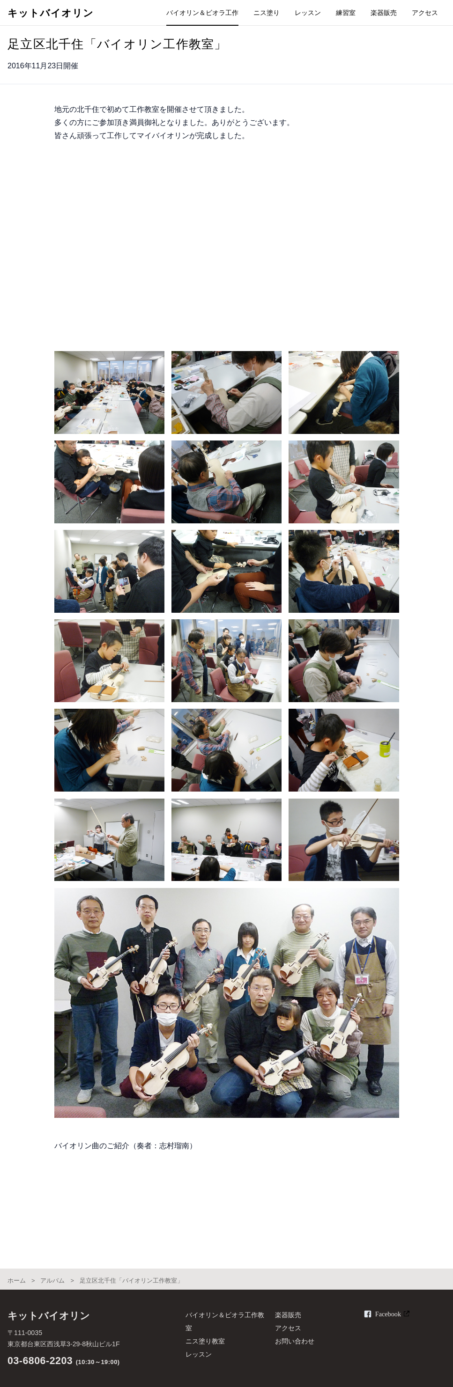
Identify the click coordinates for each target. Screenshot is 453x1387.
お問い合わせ (294, 1341)
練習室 (346, 12)
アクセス (425, 12)
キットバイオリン (50, 13)
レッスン (308, 12)
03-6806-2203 (40, 1360)
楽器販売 (384, 12)
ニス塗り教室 (205, 1341)
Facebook (388, 1314)
